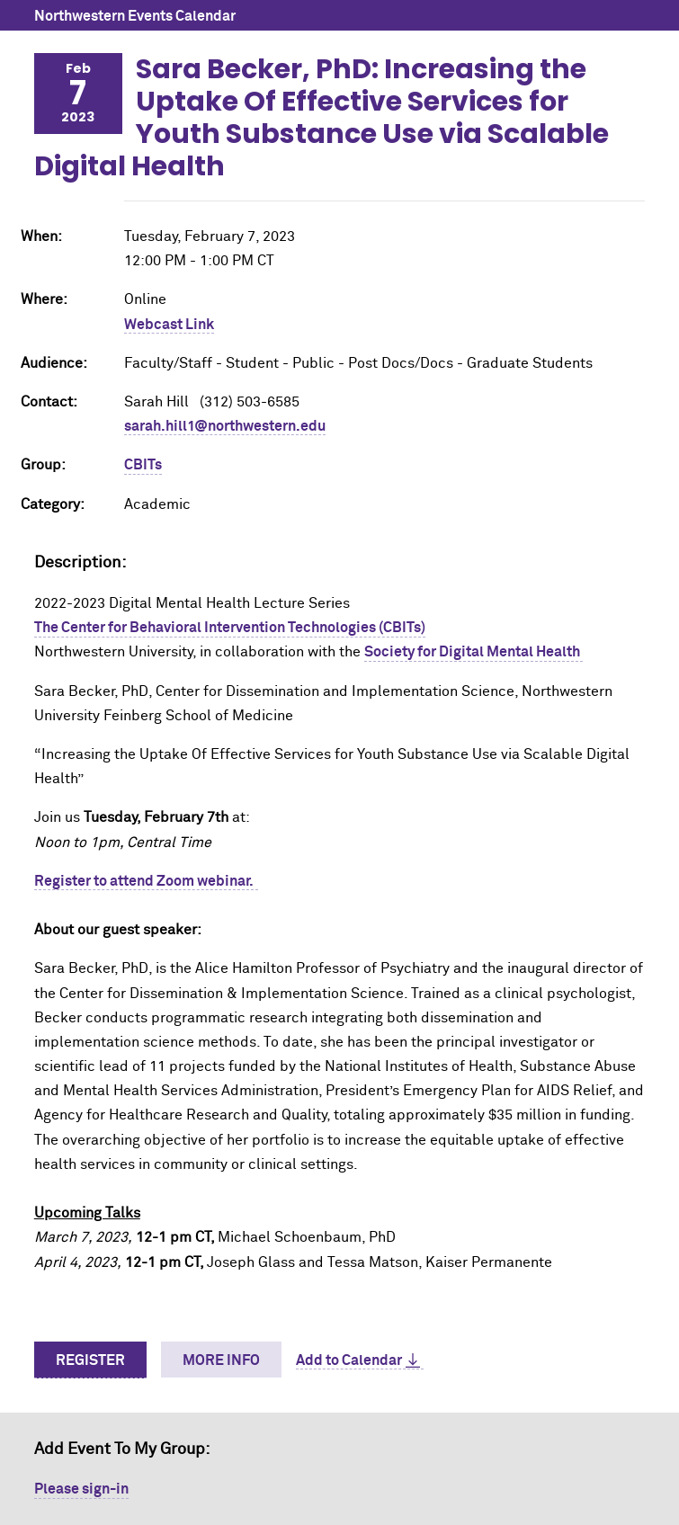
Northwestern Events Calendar (135, 16)
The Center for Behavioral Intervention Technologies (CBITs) (229, 627)
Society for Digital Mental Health (473, 652)
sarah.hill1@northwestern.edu (225, 426)
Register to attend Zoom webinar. (146, 881)
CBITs (143, 465)
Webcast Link (169, 324)
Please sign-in (81, 1489)
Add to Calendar (349, 1360)
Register (90, 1360)
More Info (221, 1360)
